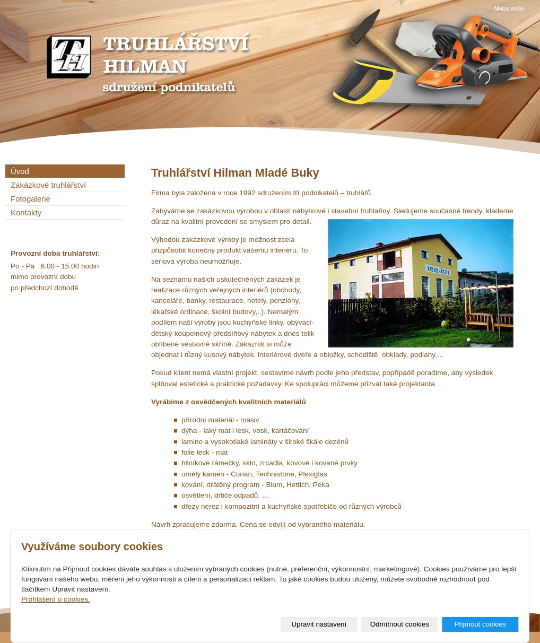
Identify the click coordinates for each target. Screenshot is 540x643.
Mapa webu (509, 8)
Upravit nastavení (318, 624)
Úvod (20, 171)
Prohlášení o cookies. (55, 599)
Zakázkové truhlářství (48, 184)
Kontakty (26, 212)
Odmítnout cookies (399, 624)
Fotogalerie (30, 198)
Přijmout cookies (480, 624)
